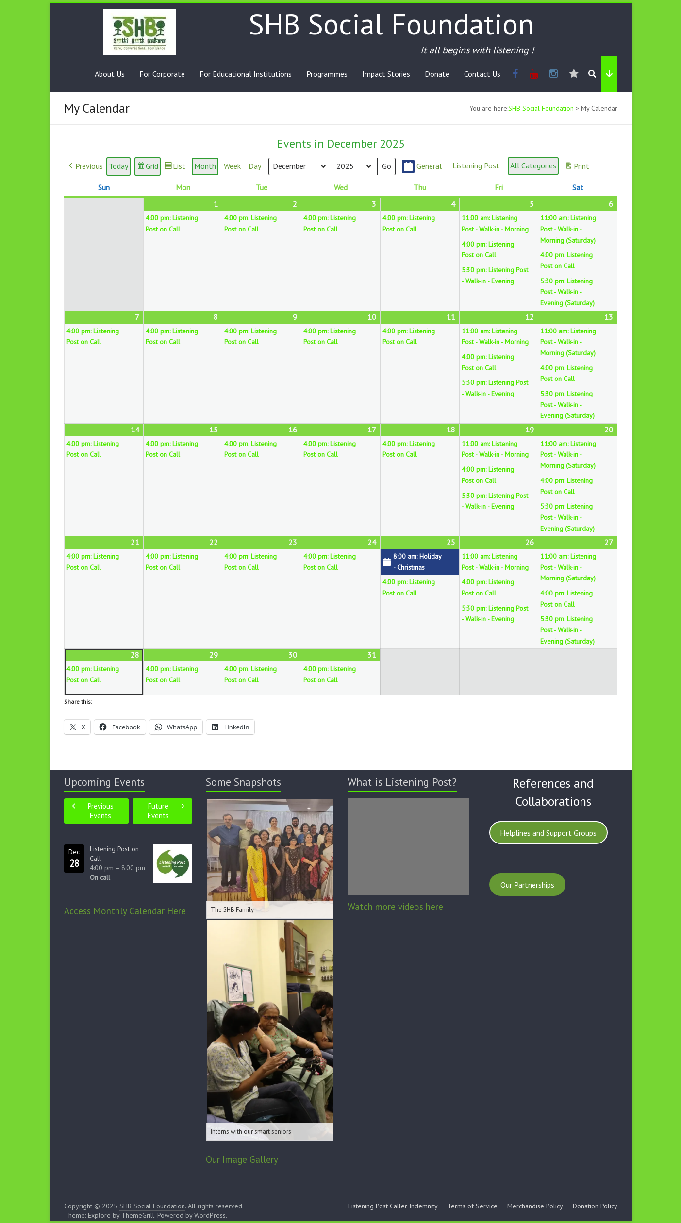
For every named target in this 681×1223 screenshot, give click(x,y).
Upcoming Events (104, 782)
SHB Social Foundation (391, 24)
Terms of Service (473, 1206)
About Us (110, 74)
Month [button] (205, 166)
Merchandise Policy (535, 1206)
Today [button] (118, 166)
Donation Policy (595, 1206)
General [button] (422, 167)
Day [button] (255, 166)
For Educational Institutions (245, 74)
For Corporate (162, 74)
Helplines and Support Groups (548, 833)
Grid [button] (147, 168)
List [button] (174, 168)
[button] (84, 167)
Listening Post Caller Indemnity (393, 1206)
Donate (437, 74)
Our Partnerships (527, 885)
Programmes (327, 74)
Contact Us (482, 74)
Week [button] (232, 166)
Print (577, 168)
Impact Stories (386, 74)
